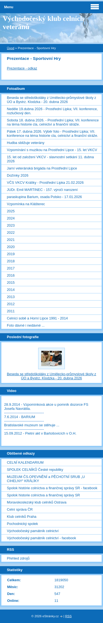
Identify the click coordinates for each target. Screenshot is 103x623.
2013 (11, 297)
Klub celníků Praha (21, 516)
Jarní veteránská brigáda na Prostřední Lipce (42, 168)
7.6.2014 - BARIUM (19, 417)
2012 (11, 304)
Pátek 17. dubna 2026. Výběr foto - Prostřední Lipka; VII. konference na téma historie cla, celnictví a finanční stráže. (52, 133)
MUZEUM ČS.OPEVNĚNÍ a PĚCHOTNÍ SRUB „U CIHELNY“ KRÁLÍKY (46, 479)
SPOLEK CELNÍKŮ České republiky (35, 470)
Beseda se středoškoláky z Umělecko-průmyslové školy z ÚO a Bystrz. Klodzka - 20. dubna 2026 (51, 100)
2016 (11, 275)
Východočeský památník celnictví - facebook (41, 538)
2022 (11, 232)
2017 (11, 268)
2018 (11, 261)
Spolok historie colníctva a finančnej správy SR (43, 495)
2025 (11, 211)
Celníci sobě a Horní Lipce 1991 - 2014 (37, 318)
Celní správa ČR (20, 509)
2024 (11, 218)
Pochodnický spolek (22, 524)
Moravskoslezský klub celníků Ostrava (36, 502)
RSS (68, 616)
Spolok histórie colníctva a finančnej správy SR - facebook (52, 488)
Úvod (10, 48)
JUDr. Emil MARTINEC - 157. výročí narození (42, 190)
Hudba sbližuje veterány (25, 143)
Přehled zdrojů (18, 558)
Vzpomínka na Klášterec (26, 204)
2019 (11, 254)
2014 (11, 290)
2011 (11, 311)
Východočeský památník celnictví (33, 531)
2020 (11, 247)
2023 (11, 225)
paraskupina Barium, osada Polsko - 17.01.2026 (44, 197)
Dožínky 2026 (17, 175)
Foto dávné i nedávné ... (25, 325)
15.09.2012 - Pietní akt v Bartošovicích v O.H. (40, 433)
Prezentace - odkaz (22, 68)
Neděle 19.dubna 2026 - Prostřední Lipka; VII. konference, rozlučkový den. (52, 111)
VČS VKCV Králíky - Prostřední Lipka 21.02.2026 (45, 182)
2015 (11, 282)
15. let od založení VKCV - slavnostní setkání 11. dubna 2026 (50, 159)
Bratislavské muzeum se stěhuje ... (31, 425)
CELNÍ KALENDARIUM (25, 462)
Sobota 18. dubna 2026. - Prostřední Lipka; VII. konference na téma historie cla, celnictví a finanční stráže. (53, 122)
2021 (11, 240)
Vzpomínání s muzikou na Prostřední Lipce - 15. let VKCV (52, 150)
